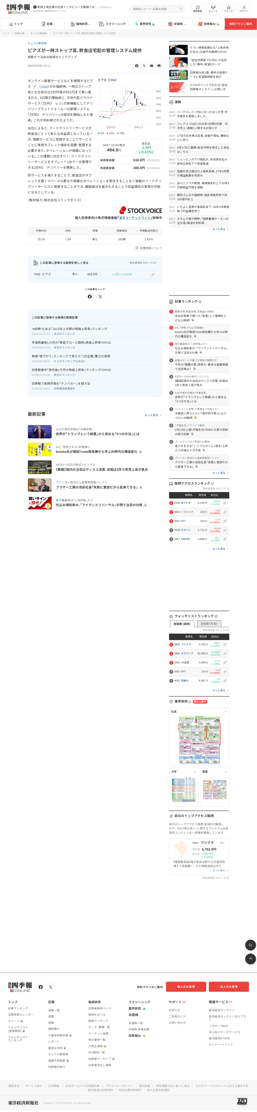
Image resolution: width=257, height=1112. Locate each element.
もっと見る (151, 414)
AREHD (185, 539)
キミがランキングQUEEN (69, 360)
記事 (48, 24)
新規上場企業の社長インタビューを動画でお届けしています (67, 7)
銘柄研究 (80, 24)
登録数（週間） (182, 624)
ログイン (244, 9)
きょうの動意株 (38, 33)
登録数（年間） (209, 623)
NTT (183, 521)
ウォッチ (228, 9)
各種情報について (151, 248)
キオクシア (187, 653)
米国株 (176, 24)
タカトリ (186, 530)
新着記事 (20, 33)
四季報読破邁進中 (64, 388)
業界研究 (144, 24)
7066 (112, 80)
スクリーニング (112, 24)
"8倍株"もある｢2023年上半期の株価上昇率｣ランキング (69, 328)
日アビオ (186, 503)
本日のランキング (64, 333)
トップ (16, 24)
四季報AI (208, 24)
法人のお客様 (231, 986)
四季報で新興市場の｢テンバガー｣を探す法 (61, 383)
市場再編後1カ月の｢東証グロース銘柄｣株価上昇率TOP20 (71, 342)
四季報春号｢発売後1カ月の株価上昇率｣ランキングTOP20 (71, 369)
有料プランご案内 (240, 24)
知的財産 (175, 1085)
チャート (213, 9)
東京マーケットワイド (134, 218)
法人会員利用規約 (188, 1089)
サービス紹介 (61, 1085)
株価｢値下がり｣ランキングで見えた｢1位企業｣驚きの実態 (71, 355)
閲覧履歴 (197, 9)
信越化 (185, 680)
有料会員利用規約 (160, 1089)
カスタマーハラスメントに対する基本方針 (84, 1089)
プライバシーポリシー (149, 1085)
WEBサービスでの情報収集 (111, 1085)
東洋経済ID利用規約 (130, 1089)
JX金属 (185, 662)
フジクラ (186, 644)
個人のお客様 (191, 986)
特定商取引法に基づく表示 (204, 1085)
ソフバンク (187, 512)
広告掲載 (82, 1085)
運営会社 (41, 1085)
